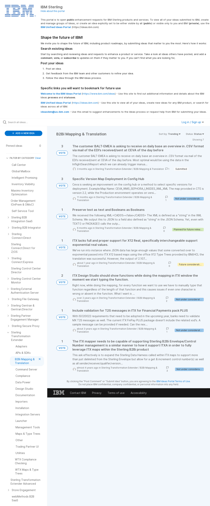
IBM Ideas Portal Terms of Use (173, 381)
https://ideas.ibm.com (85, 102)
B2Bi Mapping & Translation (149, 169)
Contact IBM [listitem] (78, 392)
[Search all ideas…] (25, 122)
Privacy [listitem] (97, 392)
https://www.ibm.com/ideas (99, 93)
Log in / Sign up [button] (193, 122)
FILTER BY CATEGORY (20, 158)
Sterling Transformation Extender (113, 169)
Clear (38, 158)
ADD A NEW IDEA (23, 133)
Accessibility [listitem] (139, 392)
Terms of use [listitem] (116, 392)
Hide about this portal (53, 11)
